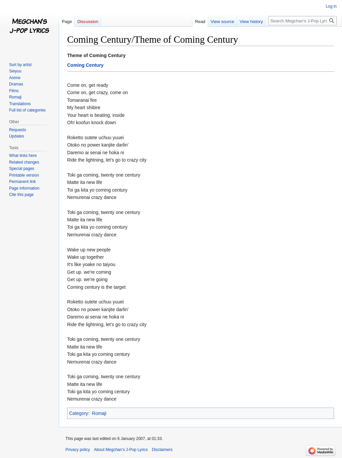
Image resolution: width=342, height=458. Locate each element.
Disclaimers (162, 449)
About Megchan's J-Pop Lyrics (121, 449)
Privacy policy (77, 449)
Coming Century (85, 65)
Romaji (99, 413)
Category (78, 413)
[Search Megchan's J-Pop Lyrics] (302, 20)
